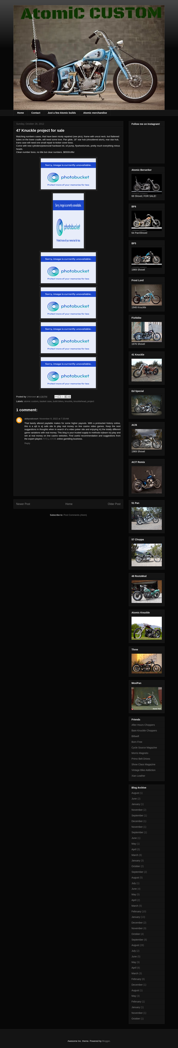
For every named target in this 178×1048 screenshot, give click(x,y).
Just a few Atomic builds (62, 112)
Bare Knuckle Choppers (144, 730)
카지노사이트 (49, 438)
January (136, 804)
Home (20, 112)
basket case (46, 401)
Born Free (137, 742)
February (136, 911)
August (135, 793)
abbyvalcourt (31, 418)
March (135, 855)
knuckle (68, 401)
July (134, 883)
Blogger (106, 1041)
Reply (27, 443)
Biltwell (135, 736)
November (137, 809)
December (137, 821)
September (137, 815)
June (134, 798)
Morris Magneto (140, 753)
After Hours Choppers (143, 724)
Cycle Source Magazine (144, 747)
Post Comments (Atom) (75, 515)
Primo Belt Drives (141, 758)
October (136, 866)
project (90, 401)
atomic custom (31, 401)
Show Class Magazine (143, 764)
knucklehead (80, 401)
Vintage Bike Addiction (143, 770)
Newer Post (23, 504)
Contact (35, 112)
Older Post (114, 504)
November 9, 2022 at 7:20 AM (54, 418)
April (134, 849)
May (134, 843)
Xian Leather (138, 775)
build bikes (58, 401)
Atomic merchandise (95, 112)
